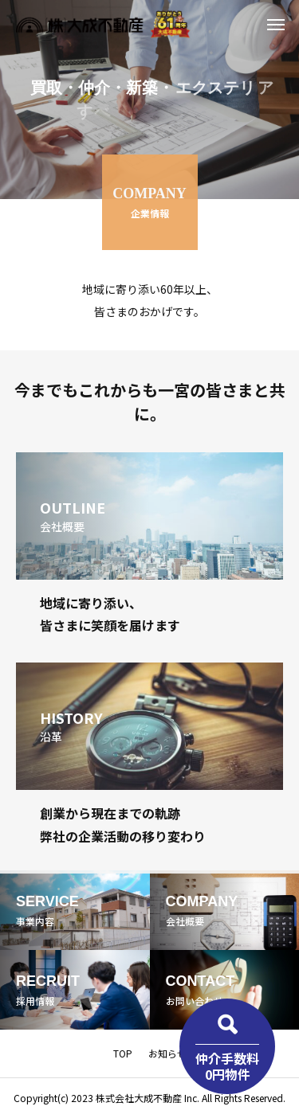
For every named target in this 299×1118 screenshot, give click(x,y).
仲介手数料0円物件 (227, 1066)
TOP (122, 1053)
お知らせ (167, 1053)
